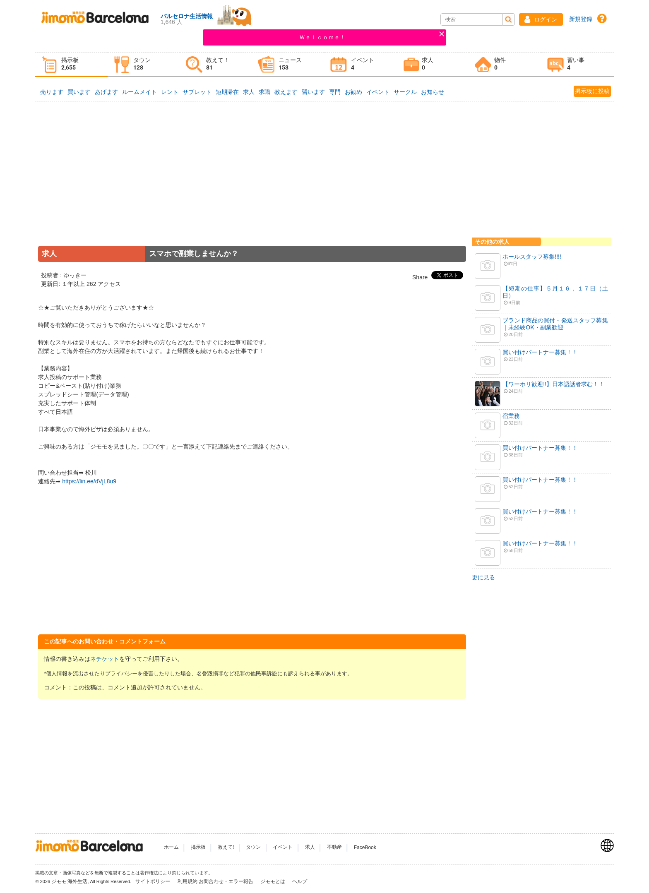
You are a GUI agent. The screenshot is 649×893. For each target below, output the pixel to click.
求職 (264, 92)
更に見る (483, 577)
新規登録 (580, 19)
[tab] (71, 65)
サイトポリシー (153, 881)
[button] (541, 19)
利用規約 (187, 881)
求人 (249, 92)
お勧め (353, 92)
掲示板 (198, 847)
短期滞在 (227, 92)
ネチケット (104, 658)
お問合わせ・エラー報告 (227, 881)
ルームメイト (139, 92)
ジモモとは (273, 881)
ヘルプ (299, 881)
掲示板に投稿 (592, 91)
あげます (106, 92)
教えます (286, 92)
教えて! (226, 847)
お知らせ (432, 92)
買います (79, 92)
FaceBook (365, 847)
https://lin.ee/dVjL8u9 (89, 481)
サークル (405, 92)
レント (169, 92)
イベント (377, 92)
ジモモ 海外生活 (69, 881)
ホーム (171, 847)
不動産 (334, 847)
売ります (51, 92)
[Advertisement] (252, 185)
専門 (335, 92)
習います (313, 92)
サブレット (197, 92)
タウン (253, 847)
